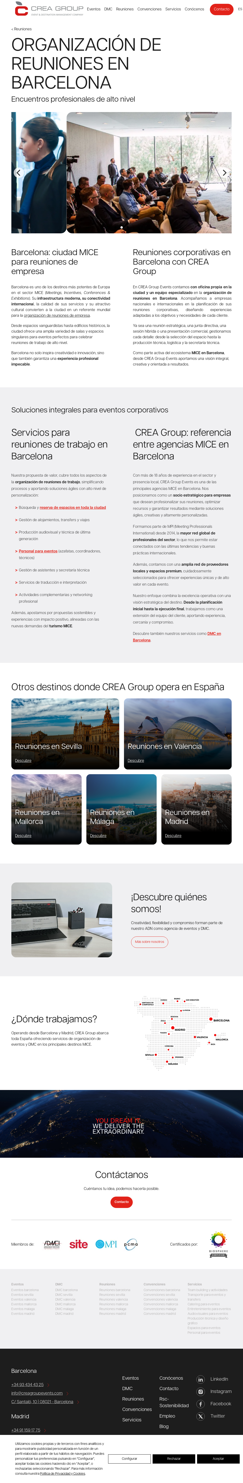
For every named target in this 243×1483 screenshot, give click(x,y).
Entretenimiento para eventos (209, 1309)
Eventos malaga (23, 1309)
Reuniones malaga (112, 1309)
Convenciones (149, 9)
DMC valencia (65, 1300)
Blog (164, 1426)
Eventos (94, 9)
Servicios (173, 9)
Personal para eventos (204, 1333)
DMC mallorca (65, 1304)
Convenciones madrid (160, 1314)
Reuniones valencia (113, 1300)
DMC (108, 9)
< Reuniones (21, 29)
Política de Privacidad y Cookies (62, 1474)
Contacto (222, 9)
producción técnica (149, 343)
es (240, 9)
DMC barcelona (66, 1290)
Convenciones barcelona (162, 1290)
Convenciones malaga (160, 1309)
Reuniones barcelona (114, 1290)
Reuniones (125, 9)
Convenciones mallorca (161, 1304)
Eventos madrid (22, 1314)
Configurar (129, 1459)
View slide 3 (128, 227)
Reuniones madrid (112, 1314)
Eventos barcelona (25, 1290)
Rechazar (174, 1459)
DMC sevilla (63, 1295)
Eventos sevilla (22, 1295)
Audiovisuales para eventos (208, 1314)
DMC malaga (64, 1309)
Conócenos (194, 9)
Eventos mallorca (23, 1304)
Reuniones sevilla (112, 1295)
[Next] (224, 172)
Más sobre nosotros (149, 942)
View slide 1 (115, 227)
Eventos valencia (23, 1300)
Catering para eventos (204, 1304)
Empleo (167, 1416)
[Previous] (19, 172)
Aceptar (218, 1459)
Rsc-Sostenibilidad (174, 1402)
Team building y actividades (208, 1290)
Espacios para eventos (204, 1328)
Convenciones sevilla (159, 1295)
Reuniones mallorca (113, 1304)
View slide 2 (121, 227)
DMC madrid (64, 1314)
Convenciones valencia (161, 1300)
